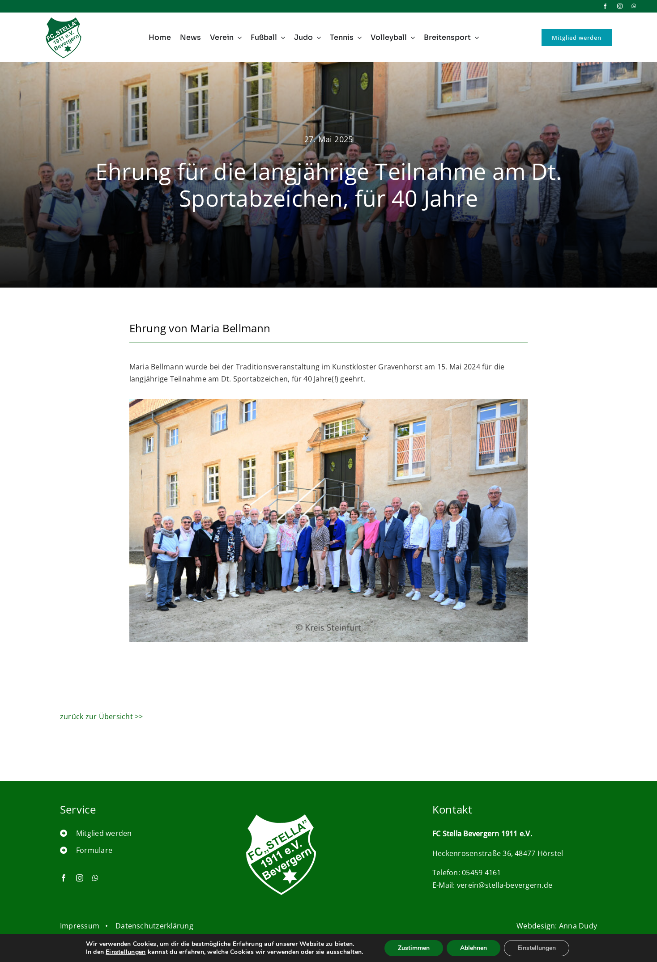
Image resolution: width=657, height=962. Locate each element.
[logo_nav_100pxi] (63, 19)
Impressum (79, 926)
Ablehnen (479, 948)
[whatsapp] (633, 6)
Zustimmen (418, 948)
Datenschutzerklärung (154, 926)
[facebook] (605, 6)
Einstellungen (118, 952)
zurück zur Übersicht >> (101, 716)
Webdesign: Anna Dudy (556, 926)
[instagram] (620, 6)
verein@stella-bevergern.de (504, 893)
